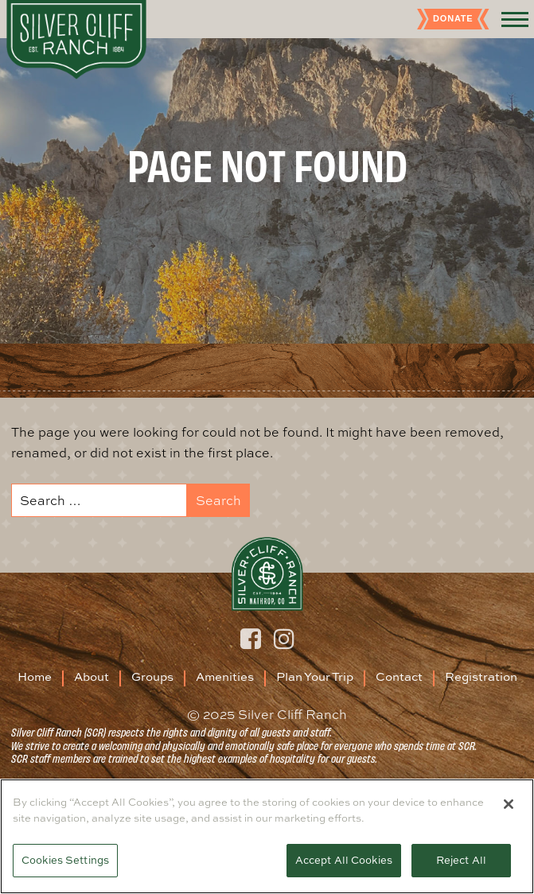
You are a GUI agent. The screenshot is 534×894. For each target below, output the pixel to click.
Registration (481, 676)
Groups (152, 676)
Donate (453, 18)
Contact (399, 676)
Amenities (225, 676)
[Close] (508, 804)
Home (35, 676)
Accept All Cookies (343, 860)
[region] (267, 836)
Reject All (461, 860)
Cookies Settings (65, 860)
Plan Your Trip (314, 676)
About (91, 676)
